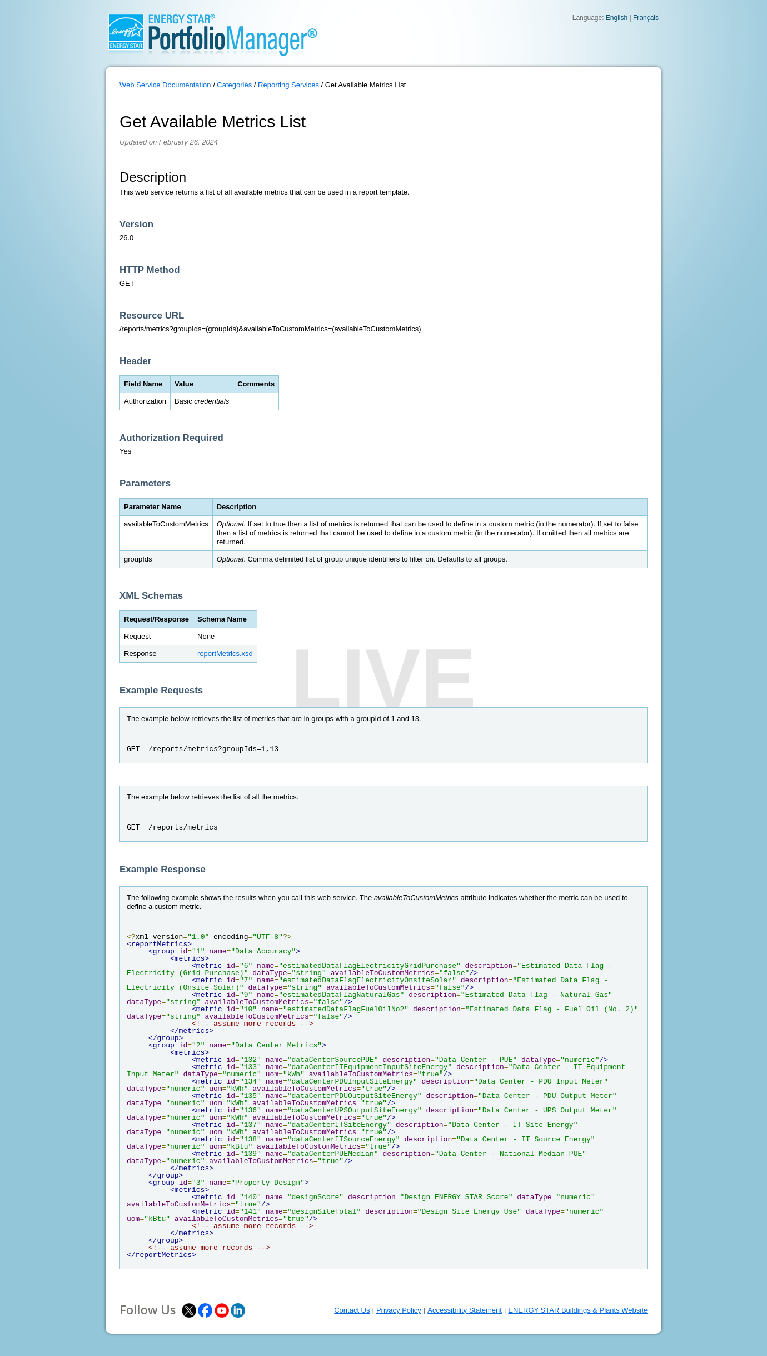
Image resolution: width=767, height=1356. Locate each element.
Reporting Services (288, 85)
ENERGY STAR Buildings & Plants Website (578, 1310)
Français (646, 18)
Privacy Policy (398, 1310)
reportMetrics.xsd (225, 653)
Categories (234, 85)
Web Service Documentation (165, 85)
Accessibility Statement (464, 1310)
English (616, 18)
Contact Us (352, 1310)
